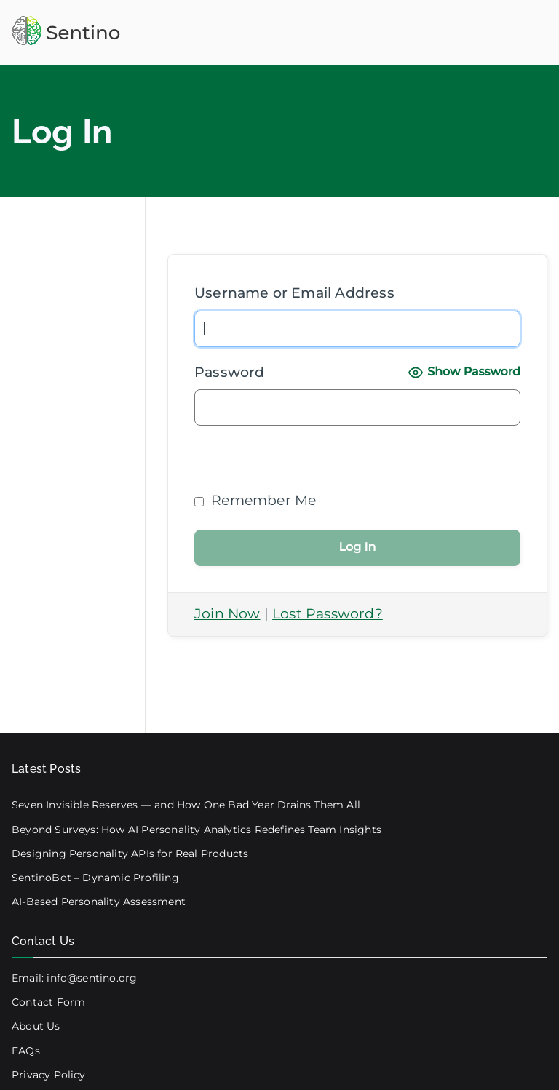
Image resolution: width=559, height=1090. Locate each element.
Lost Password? (327, 613)
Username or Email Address (294, 293)
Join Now (227, 613)
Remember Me (255, 500)
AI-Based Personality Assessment (99, 901)
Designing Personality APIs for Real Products (130, 853)
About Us (36, 1026)
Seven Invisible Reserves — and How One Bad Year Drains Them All (186, 804)
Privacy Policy (49, 1074)
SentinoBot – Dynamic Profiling (95, 877)
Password (229, 372)
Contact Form (48, 1002)
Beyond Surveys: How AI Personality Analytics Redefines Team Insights (196, 829)
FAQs (26, 1050)
